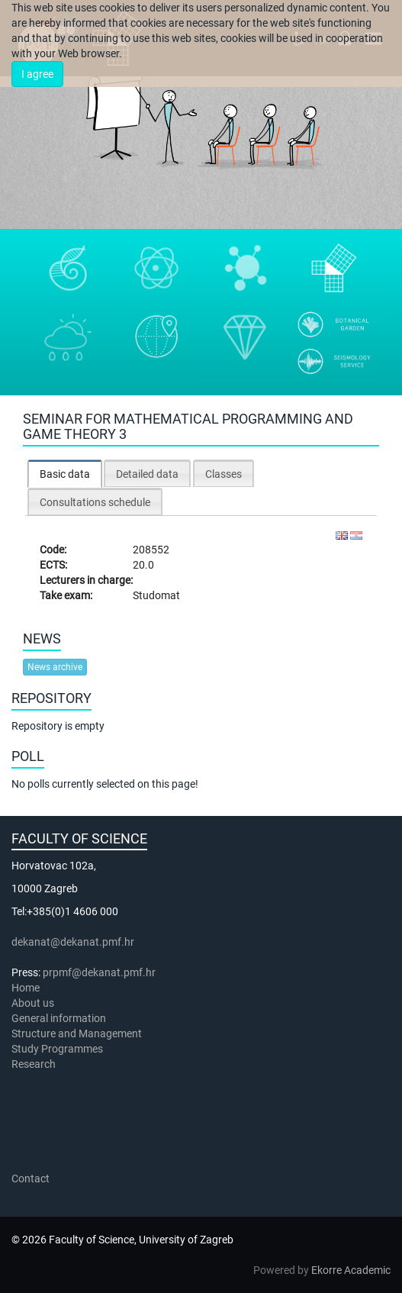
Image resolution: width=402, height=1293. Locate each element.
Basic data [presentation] (65, 474)
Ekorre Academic (351, 1270)
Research (34, 1064)
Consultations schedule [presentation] (95, 502)
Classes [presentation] (223, 474)
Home (25, 988)
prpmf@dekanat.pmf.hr (99, 972)
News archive (54, 667)
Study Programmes (57, 1049)
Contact (30, 1178)
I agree (37, 74)
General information (58, 1018)
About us (33, 1003)
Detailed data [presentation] (147, 474)
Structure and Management (76, 1033)
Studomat (156, 595)
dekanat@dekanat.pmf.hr (72, 942)
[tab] (64, 473)
